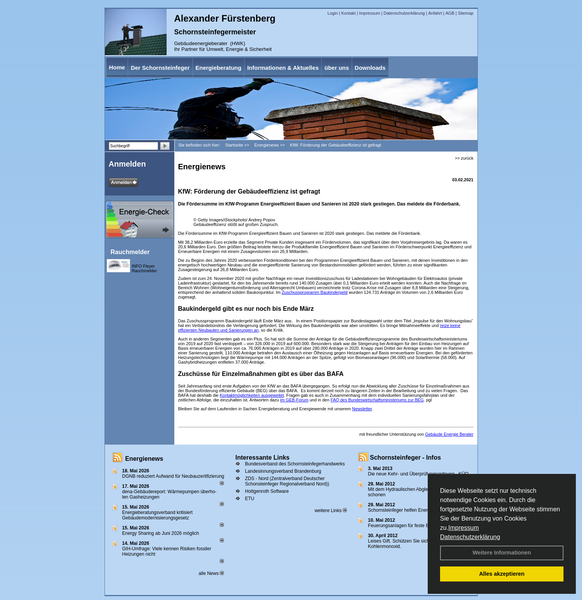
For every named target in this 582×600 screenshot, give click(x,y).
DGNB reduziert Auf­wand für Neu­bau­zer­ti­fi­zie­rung (173, 476)
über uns (336, 67)
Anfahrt (435, 13)
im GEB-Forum (294, 400)
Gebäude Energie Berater (449, 434)
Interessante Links (262, 457)
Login (332, 13)
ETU (249, 498)
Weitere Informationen (501, 552)
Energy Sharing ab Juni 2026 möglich (160, 533)
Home (117, 67)
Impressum (463, 527)
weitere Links (331, 510)
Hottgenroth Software (266, 491)
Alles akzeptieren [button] (502, 574)
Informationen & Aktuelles (283, 67)
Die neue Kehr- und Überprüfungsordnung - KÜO (418, 474)
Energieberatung (218, 67)
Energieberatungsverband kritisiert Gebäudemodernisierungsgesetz (157, 515)
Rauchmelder (130, 252)
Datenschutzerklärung (470, 537)
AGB (449, 13)
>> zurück (464, 158)
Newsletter (362, 408)
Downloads (370, 67)
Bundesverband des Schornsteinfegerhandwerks (295, 464)
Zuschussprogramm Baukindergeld (315, 292)
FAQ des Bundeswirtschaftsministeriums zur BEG (377, 400)
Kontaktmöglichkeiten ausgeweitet (252, 395)
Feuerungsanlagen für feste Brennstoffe (408, 525)
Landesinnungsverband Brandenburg (283, 471)
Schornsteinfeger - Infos (405, 457)
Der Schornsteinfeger (160, 67)
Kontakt (348, 13)
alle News (211, 573)
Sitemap (465, 13)
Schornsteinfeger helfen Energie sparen (408, 510)
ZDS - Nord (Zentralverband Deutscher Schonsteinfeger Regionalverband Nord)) (287, 481)
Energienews (144, 458)
